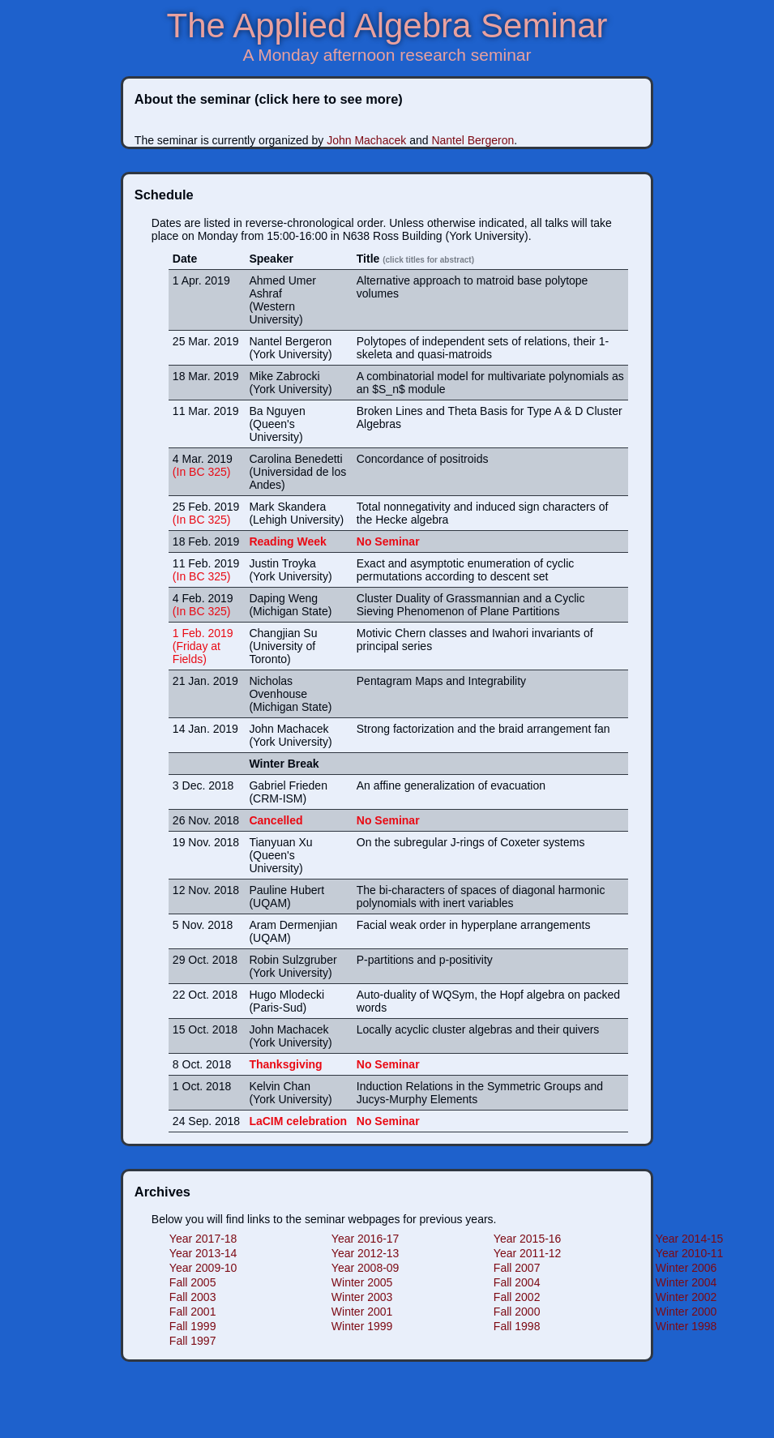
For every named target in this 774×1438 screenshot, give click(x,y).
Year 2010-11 (690, 1253)
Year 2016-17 (365, 1238)
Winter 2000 (686, 1311)
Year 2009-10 (203, 1267)
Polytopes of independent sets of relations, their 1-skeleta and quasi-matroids (483, 348)
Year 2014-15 (690, 1238)
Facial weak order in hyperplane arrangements (474, 924)
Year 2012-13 (365, 1253)
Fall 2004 (517, 1282)
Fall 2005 (192, 1282)
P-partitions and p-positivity (425, 959)
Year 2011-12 (528, 1253)
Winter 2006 (686, 1267)
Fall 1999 (192, 1326)
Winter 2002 (686, 1296)
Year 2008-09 (365, 1267)
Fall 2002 (517, 1296)
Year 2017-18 (203, 1238)
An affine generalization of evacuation (451, 785)
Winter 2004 (686, 1282)
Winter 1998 (686, 1326)
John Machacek (368, 140)
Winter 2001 (361, 1311)
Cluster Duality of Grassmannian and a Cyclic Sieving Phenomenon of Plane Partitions (471, 605)
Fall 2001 (192, 1311)
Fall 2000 (517, 1311)
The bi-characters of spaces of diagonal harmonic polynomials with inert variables (481, 896)
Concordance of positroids (423, 458)
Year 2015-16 (528, 1238)
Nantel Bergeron (472, 140)
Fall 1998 (517, 1326)
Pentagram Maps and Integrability (441, 680)
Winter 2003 (361, 1296)
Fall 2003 (192, 1296)
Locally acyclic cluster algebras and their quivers (478, 1029)
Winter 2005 (361, 1282)
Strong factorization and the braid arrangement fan (483, 728)
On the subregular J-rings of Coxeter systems (471, 842)
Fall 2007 (517, 1267)
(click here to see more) (328, 99)
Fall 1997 (192, 1340)
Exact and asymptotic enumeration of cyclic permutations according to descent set (465, 570)
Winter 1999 (361, 1326)
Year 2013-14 (203, 1253)
